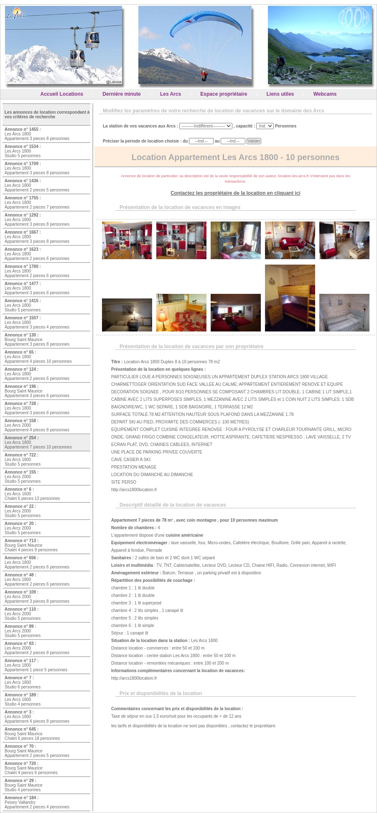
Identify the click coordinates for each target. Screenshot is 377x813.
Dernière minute (121, 94)
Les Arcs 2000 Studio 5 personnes (23, 477)
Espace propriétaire (223, 94)
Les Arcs (170, 94)
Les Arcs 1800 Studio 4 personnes (23, 699)
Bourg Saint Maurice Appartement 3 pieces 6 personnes (37, 391)
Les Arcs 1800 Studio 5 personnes (23, 151)
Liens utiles (280, 94)
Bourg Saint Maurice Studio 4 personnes (24, 785)
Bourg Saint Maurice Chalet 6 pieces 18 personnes (32, 734)
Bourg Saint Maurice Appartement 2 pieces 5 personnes (37, 751)
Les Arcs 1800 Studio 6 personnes (23, 682)
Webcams (325, 94)
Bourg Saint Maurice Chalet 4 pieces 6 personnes (31, 768)
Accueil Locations (62, 94)
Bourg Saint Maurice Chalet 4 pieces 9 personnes (31, 545)
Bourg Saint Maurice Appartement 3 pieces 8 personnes (37, 340)
